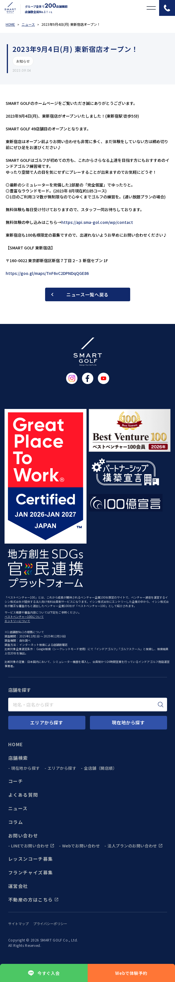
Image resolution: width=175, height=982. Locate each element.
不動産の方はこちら (33, 899)
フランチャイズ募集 (30, 872)
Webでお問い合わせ (81, 846)
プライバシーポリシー (50, 923)
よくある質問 (23, 794)
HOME (15, 744)
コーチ (15, 781)
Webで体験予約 (131, 973)
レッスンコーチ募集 (30, 858)
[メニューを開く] (151, 8)
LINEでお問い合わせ (32, 846)
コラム (15, 821)
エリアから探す (62, 768)
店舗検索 (18, 757)
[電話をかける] (167, 8)
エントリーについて (17, 621)
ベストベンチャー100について (24, 616)
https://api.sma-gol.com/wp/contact (97, 222)
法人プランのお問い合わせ (135, 846)
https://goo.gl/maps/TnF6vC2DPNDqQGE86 (47, 273)
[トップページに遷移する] (8, 8)
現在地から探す (25, 768)
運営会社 (18, 886)
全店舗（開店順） (100, 768)
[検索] (160, 704)
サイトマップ (18, 923)
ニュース (18, 808)
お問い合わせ (23, 835)
